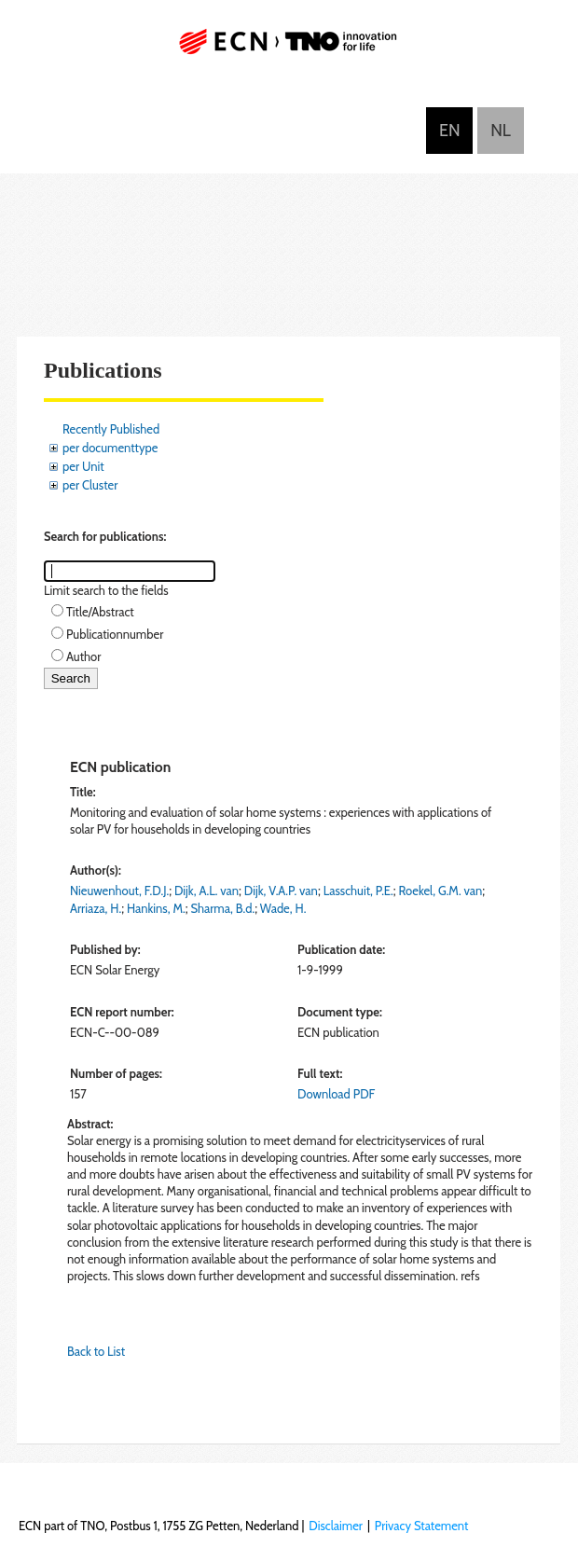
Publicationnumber (114, 634)
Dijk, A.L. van (206, 890)
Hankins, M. (156, 908)
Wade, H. (283, 908)
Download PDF (336, 1093)
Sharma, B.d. (222, 908)
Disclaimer (336, 1525)
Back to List (96, 1351)
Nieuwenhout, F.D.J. (119, 890)
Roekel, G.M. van (441, 890)
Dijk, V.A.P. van (281, 890)
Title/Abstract (100, 611)
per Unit (83, 466)
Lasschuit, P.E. (358, 890)
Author (83, 656)
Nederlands (500, 130)
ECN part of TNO (289, 49)
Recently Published (110, 428)
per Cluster (89, 484)
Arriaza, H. (95, 908)
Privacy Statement (422, 1525)
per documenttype (110, 447)
